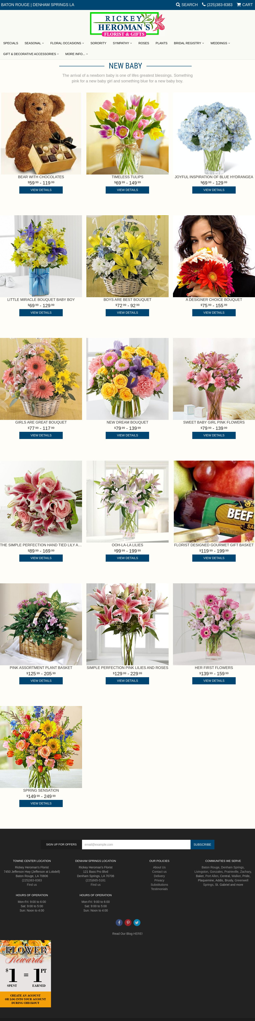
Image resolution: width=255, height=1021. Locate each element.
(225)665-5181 (96, 880)
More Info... (75, 54)
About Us (159, 867)
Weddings (219, 43)
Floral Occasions (65, 43)
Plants (161, 43)
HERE (137, 933)
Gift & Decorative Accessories (29, 54)
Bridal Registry (187, 43)
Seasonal (33, 43)
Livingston (201, 871)
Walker (236, 876)
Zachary (245, 871)
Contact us (159, 871)
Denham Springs (232, 867)
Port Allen (211, 876)
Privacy (159, 880)
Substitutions (159, 884)
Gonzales (216, 871)
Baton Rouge (210, 867)
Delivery (159, 876)
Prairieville (231, 871)
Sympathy (121, 43)
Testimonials (159, 889)
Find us (32, 884)
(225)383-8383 (219, 5)
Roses (143, 43)
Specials (10, 43)
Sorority (98, 43)
